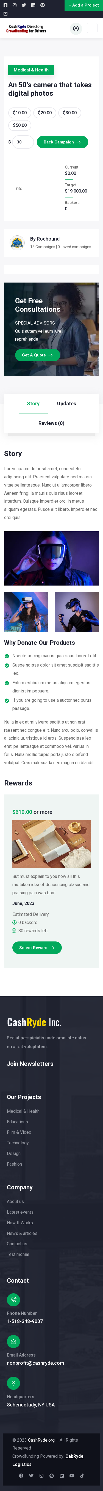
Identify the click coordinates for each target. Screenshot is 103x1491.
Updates (66, 403)
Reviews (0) (51, 423)
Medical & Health (31, 70)
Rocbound (48, 239)
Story (33, 403)
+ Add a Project (84, 5)
